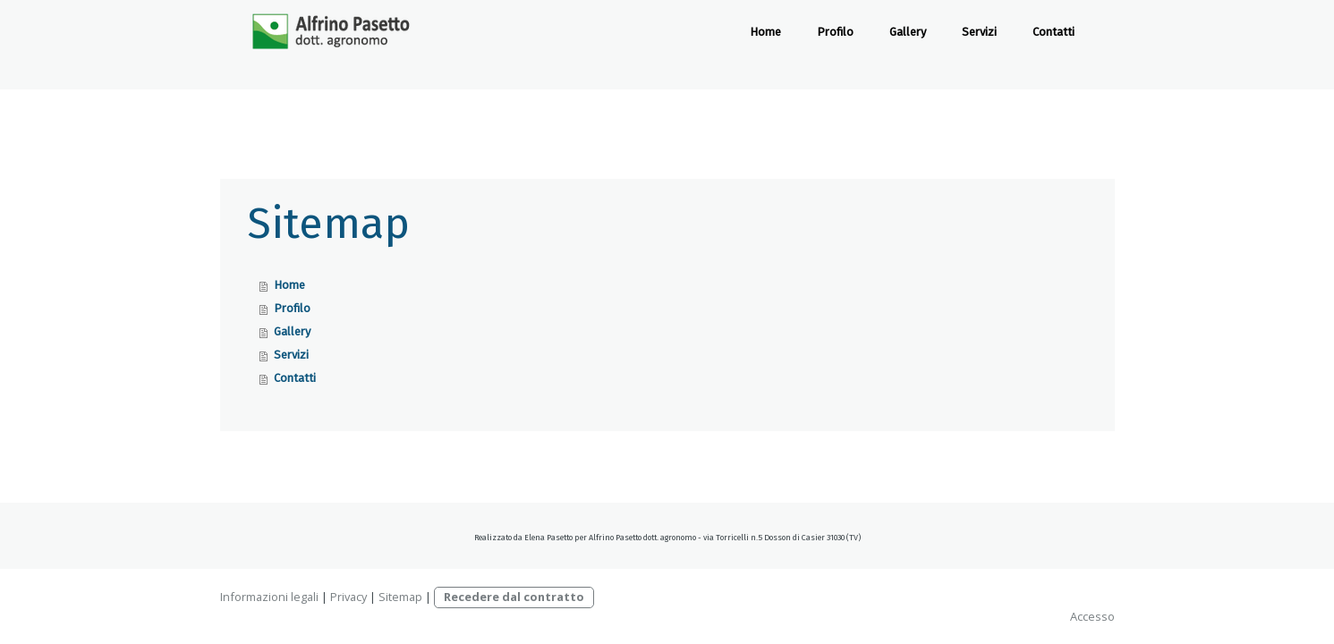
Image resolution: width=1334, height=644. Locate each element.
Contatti (1053, 31)
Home (765, 31)
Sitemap (400, 597)
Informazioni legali (269, 597)
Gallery (907, 31)
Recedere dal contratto (514, 597)
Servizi (979, 31)
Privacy (348, 597)
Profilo (835, 31)
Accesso (1092, 616)
